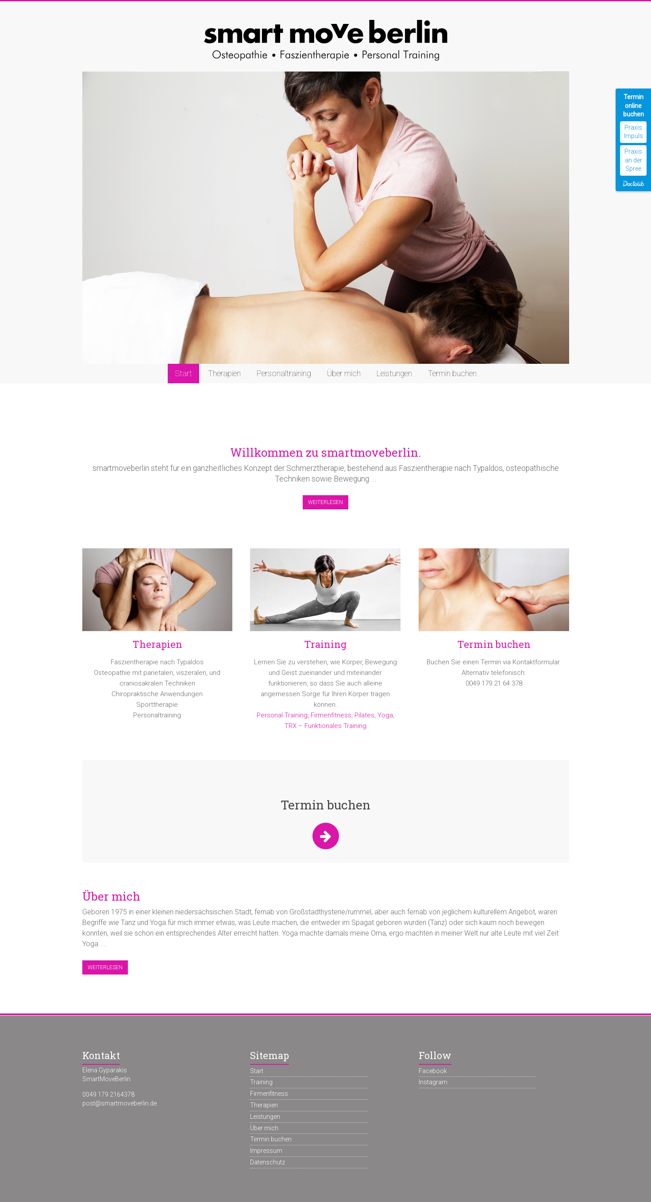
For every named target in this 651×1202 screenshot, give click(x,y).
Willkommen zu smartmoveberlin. (325, 452)
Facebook (433, 1071)
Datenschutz (267, 1162)
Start (183, 373)
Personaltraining (284, 373)
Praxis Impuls (633, 132)
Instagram (433, 1082)
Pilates (364, 715)
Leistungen (394, 373)
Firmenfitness (331, 715)
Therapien (224, 373)
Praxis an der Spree (633, 160)
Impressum (266, 1150)
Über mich (344, 373)
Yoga (385, 715)
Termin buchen (452, 373)
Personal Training (282, 715)
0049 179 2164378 (108, 1094)
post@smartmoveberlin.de (119, 1103)
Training (325, 644)
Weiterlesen (325, 502)
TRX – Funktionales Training (325, 726)
